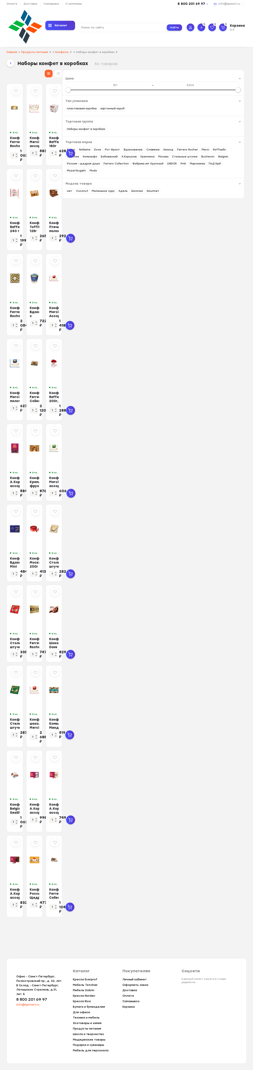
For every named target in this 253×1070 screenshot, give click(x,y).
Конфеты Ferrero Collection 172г (210, 918)
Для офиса (81, 1012)
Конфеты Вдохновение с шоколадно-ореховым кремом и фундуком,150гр (161, 319)
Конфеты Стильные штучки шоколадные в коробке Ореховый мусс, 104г (101, 750)
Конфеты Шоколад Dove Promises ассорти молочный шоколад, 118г (216, 662)
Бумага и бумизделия (89, 1006)
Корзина (128, 1006)
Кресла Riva (82, 1001)
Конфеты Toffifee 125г (158, 229)
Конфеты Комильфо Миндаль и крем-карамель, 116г (213, 748)
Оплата (12, 3)
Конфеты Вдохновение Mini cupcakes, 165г (100, 574)
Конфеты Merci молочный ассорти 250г (103, 403)
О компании (73, 3)
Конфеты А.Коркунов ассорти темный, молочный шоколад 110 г (101, 491)
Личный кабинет (134, 979)
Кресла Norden (84, 995)
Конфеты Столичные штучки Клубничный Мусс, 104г (103, 662)
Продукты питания (87, 1028)
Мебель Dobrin (83, 990)
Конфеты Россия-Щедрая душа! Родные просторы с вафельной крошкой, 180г (161, 920)
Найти (174, 27)
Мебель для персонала (90, 1050)
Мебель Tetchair (85, 984)
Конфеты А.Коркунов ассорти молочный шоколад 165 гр (214, 834)
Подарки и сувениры (88, 1044)
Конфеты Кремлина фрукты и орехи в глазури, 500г (161, 491)
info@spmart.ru (229, 3)
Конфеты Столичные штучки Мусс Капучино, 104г (216, 576)
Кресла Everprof (85, 979)
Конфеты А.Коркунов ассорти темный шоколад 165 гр (103, 920)
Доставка (30, 3)
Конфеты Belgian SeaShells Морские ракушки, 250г (103, 832)
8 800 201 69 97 (191, 4)
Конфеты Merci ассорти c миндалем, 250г (218, 489)
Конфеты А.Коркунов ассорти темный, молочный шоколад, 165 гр (161, 834)
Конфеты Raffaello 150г (216, 143)
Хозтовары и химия (87, 1023)
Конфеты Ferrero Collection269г (153, 403)
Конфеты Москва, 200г (158, 572)
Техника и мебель (86, 1017)
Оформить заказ (135, 984)
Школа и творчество (88, 1034)
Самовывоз (51, 3)
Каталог (58, 25)
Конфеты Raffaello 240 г (101, 229)
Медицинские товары (89, 1039)
